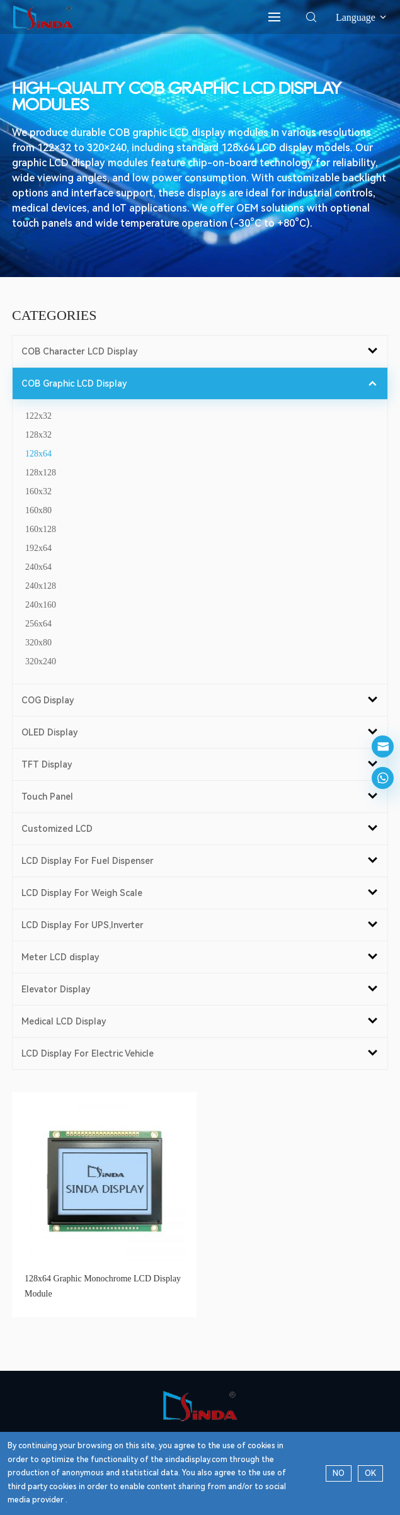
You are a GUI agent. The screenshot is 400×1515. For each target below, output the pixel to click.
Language (362, 17)
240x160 (40, 605)
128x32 (38, 435)
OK (370, 1473)
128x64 (38, 453)
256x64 (38, 623)
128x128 (40, 472)
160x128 (40, 529)
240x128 (40, 586)
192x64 (38, 548)
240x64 (38, 567)
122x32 (38, 416)
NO (339, 1473)
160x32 (38, 491)
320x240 (40, 661)
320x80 (38, 642)
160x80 (38, 510)
